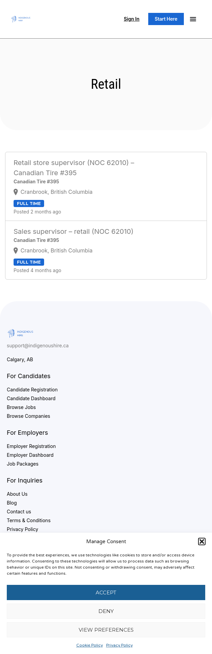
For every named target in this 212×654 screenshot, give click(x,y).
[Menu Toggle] (193, 19)
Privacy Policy (119, 645)
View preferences (106, 630)
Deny (106, 611)
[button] (201, 541)
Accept (106, 592)
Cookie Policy (89, 645)
